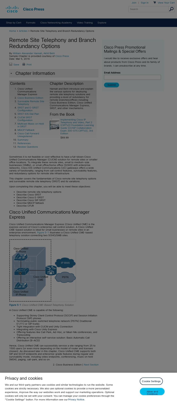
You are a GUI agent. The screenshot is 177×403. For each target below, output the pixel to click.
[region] (88, 388)
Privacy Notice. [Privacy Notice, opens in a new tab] (76, 399)
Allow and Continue (152, 392)
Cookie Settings (151, 381)
